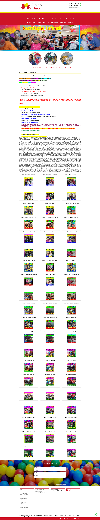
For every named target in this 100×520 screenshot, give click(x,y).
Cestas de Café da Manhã (53, 22)
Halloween (56, 18)
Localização (70, 22)
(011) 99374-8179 (74, 3)
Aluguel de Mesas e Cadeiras (30, 18)
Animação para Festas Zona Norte (35, 75)
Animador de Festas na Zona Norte (56, 515)
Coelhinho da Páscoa (41, 18)
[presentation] (43, 480)
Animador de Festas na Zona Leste (41, 515)
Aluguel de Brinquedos (39, 14)
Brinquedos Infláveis (64, 18)
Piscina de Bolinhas (42, 22)
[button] (7, 38)
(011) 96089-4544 (74, 5)
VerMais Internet (66, 518)
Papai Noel (50, 18)
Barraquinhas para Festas (73, 14)
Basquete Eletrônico (31, 22)
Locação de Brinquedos (61, 14)
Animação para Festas (50, 14)
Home (22, 14)
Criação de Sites (74, 518)
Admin (79, 518)
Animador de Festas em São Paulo (26, 515)
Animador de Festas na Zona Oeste (71, 515)
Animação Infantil (29, 14)
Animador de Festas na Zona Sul (25, 516)
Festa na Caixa (63, 22)
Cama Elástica (73, 18)
